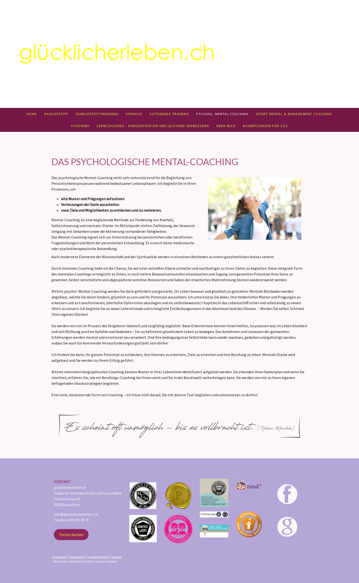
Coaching (80, 126)
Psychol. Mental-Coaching (222, 114)
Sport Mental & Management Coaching (294, 114)
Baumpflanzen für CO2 (265, 126)
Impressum (60, 557)
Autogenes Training (169, 114)
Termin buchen (71, 534)
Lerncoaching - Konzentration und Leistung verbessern (153, 126)
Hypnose (134, 114)
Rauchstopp (56, 114)
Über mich (226, 126)
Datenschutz (77, 557)
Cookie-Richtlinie (98, 557)
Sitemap (116, 557)
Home (32, 114)
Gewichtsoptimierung (97, 114)
